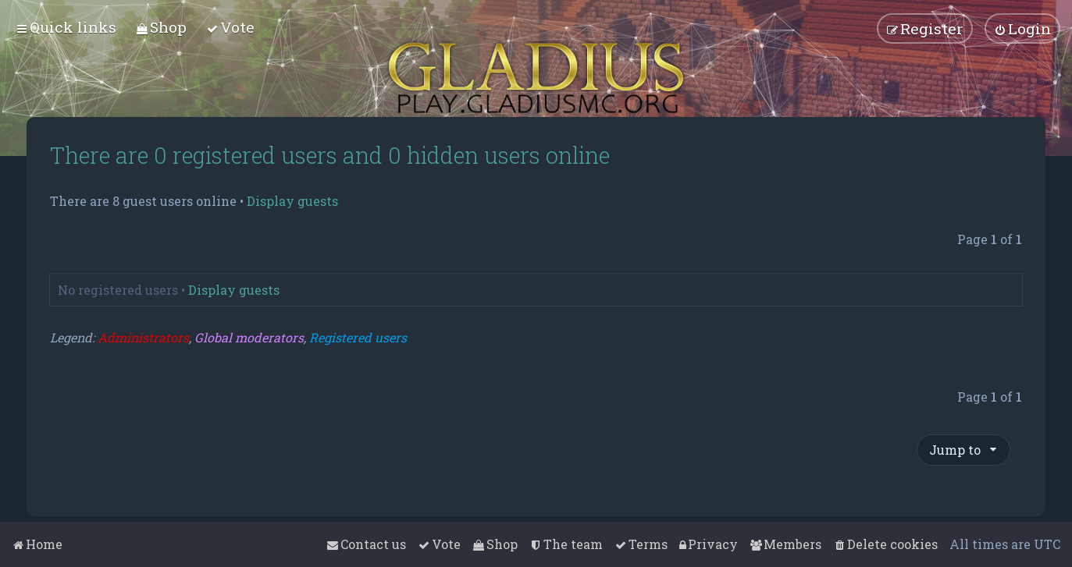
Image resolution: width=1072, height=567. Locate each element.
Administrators (143, 338)
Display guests (292, 201)
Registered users (358, 338)
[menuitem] (161, 27)
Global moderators (249, 338)
